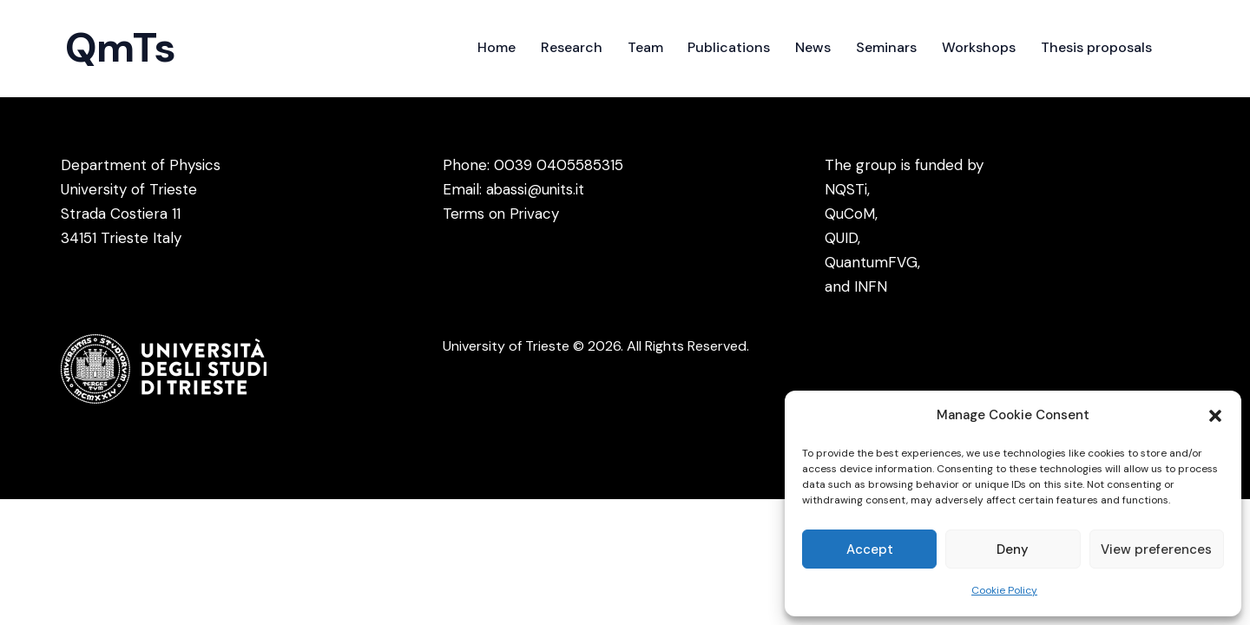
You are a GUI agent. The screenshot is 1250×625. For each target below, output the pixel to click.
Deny (1013, 549)
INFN (870, 286)
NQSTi (846, 189)
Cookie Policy (1004, 590)
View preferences (1156, 549)
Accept (869, 549)
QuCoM (850, 213)
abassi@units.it (536, 189)
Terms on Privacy (502, 213)
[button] (1215, 415)
